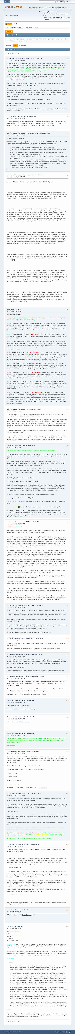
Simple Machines (17, 1032)
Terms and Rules (62, 1032)
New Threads (25, 450)
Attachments (22, 45)
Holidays (18, 309)
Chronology (10, 309)
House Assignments (32, 751)
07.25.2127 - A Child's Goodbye (33, 175)
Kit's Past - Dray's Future (31, 844)
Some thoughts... (31, 116)
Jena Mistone (19, 926)
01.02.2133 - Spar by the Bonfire (33, 605)
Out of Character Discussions (16, 116)
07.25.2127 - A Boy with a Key (33, 58)
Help (56, 1032)
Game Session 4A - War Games (24, 700)
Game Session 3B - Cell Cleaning (25, 733)
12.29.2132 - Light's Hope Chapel (34, 676)
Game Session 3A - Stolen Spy (33, 738)
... (15, 53)
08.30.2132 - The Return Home (33, 654)
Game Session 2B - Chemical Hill (25, 717)
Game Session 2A (26, 722)
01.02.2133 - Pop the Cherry (32, 793)
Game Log (10, 445)
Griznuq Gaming (13, 6)
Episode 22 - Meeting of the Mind (25, 445)
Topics (15, 45)
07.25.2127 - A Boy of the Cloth (33, 638)
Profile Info (9, 31)
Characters (10, 926)
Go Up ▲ (69, 1032)
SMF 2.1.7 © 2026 (8, 1032)
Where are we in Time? (33, 409)
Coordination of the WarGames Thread (38, 133)
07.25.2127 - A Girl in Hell (31, 522)
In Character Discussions (15, 58)
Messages (8, 45)
